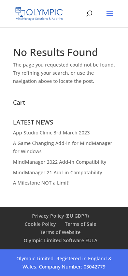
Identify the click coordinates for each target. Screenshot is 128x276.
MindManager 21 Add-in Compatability (57, 172)
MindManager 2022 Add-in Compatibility (59, 162)
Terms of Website (60, 232)
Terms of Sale (80, 224)
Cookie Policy (40, 224)
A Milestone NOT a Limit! (41, 182)
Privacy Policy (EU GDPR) (60, 216)
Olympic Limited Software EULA (60, 240)
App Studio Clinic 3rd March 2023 (51, 132)
